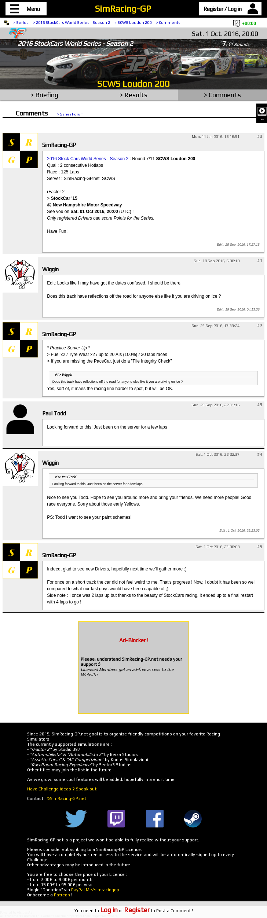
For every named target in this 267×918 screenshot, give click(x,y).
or (125, 910)
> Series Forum (70, 114)
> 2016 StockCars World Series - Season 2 (71, 22)
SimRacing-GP (123, 9)
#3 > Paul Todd (65, 477)
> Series (21, 22)
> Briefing (44, 95)
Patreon (62, 894)
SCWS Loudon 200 (133, 84)
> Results (133, 95)
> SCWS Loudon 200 (132, 22)
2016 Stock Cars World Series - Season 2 (87, 158)
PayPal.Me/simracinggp (95, 889)
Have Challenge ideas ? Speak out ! (63, 789)
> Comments (168, 22)
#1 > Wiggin (63, 375)
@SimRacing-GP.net (66, 798)
